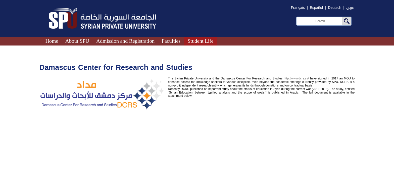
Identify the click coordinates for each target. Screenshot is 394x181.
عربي (350, 7)
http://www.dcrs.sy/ (296, 78)
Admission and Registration (125, 41)
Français (298, 7)
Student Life (200, 41)
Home (51, 41)
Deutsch (334, 7)
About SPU (77, 41)
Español (316, 7)
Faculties (171, 41)
